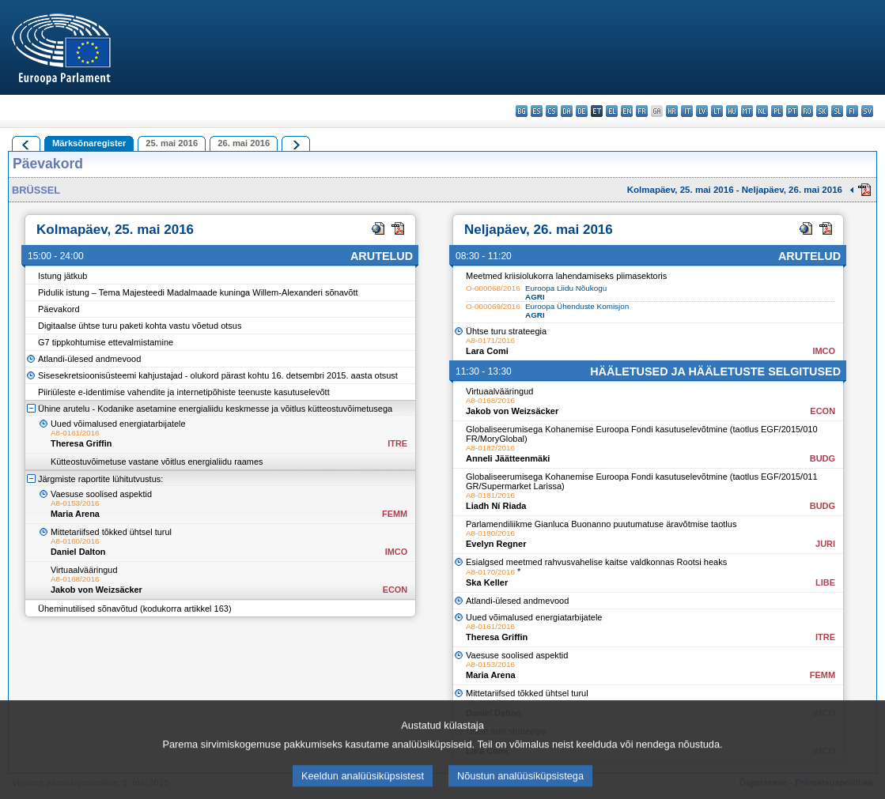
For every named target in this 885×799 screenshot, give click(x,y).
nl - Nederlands (762, 111)
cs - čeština (552, 111)
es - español (537, 111)
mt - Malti (747, 111)
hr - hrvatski (672, 111)
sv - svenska (867, 111)
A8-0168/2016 (75, 579)
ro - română (807, 111)
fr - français (642, 111)
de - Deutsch (582, 111)
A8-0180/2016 (490, 533)
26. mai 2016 (243, 143)
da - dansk (567, 111)
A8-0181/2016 (490, 495)
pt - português (792, 111)
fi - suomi (852, 111)
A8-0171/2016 (490, 340)
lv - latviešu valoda (702, 111)
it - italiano (687, 111)
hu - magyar (732, 111)
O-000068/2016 (493, 288)
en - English (627, 111)
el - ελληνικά (612, 111)
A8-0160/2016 (75, 541)
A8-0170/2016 (490, 571)
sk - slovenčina (822, 111)
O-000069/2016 (493, 306)
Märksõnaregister (89, 143)
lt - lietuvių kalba (717, 111)
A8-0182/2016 (490, 447)
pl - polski (777, 111)
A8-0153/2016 (75, 503)
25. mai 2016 (172, 143)
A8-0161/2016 (75, 432)
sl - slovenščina (837, 111)
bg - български (522, 111)
